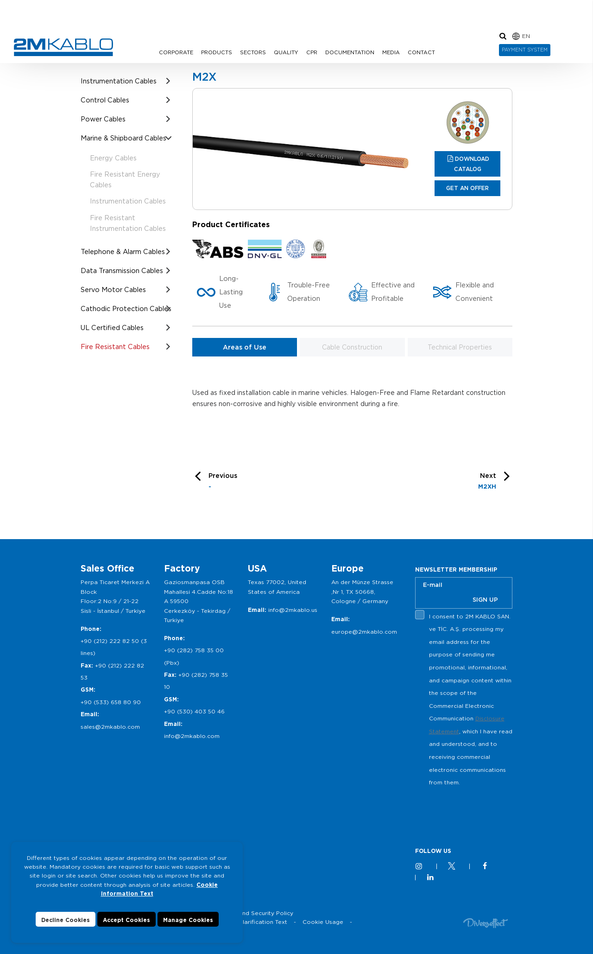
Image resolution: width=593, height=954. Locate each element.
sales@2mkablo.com (110, 726)
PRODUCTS (216, 52)
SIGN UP (485, 599)
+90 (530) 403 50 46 (194, 711)
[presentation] (485, 811)
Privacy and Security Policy (254, 912)
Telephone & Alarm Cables (123, 251)
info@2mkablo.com (192, 735)
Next (487, 482)
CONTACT (421, 52)
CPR (311, 52)
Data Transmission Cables (122, 270)
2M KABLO (63, 47)
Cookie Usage (323, 921)
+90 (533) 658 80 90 (111, 702)
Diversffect (485, 922)
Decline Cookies (65, 919)
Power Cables (103, 119)
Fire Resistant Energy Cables (125, 179)
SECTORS (253, 52)
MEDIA (391, 52)
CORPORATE (176, 52)
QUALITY (286, 52)
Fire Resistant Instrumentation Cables (128, 223)
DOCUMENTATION (349, 52)
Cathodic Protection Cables (126, 308)
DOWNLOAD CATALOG (472, 163)
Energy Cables (113, 158)
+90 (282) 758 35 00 (194, 650)
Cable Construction (352, 347)
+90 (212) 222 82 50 (110, 640)
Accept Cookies (126, 919)
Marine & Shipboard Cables (123, 138)
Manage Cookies (188, 919)
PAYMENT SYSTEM (525, 49)
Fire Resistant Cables (115, 346)
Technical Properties (460, 347)
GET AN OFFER (467, 187)
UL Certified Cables (112, 327)
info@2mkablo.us (292, 609)
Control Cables (105, 100)
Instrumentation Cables (119, 81)
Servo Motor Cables (113, 289)
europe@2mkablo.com (364, 631)
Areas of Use (244, 347)
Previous (222, 482)
